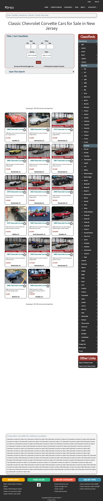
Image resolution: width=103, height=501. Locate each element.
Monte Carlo (87, 194)
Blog (76, 7)
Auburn (83, 48)
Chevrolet (31, 15)
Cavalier (86, 118)
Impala (86, 163)
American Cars (23, 15)
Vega (85, 257)
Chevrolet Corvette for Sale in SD (66, 460)
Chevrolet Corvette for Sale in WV (38, 465)
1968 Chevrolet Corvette (16, 129)
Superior (86, 254)
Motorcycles (82, 348)
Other (85, 208)
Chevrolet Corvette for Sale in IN (18, 446)
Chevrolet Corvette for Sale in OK (53, 458)
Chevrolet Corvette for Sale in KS (59, 446)
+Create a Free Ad (56, 7)
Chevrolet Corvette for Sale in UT (40, 462)
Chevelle (86, 125)
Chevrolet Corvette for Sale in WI (58, 465)
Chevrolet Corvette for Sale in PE (67, 469)
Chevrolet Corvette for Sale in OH (32, 458)
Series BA (86, 226)
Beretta (86, 104)
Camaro (86, 111)
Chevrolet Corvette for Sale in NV (59, 453)
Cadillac (83, 59)
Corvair (86, 142)
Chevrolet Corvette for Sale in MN (38, 451)
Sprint (86, 240)
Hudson (83, 292)
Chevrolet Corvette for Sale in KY (80, 446)
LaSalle (83, 302)
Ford (82, 285)
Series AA (86, 215)
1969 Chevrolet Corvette (63, 192)
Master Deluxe (88, 173)
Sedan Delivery (88, 212)
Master (86, 180)
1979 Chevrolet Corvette (16, 192)
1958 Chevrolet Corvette (39, 254)
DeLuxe (86, 149)
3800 (85, 86)
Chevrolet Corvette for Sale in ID (66, 444)
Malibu (86, 170)
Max (34, 43)
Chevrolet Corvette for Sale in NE (38, 453)
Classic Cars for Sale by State (87, 366)
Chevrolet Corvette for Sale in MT (17, 453)
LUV (85, 166)
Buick (83, 55)
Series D (86, 229)
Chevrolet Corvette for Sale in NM (38, 455)
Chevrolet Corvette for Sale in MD (58, 448)
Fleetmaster (87, 159)
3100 (85, 76)
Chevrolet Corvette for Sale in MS (59, 451)
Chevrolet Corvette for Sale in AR (79, 439)
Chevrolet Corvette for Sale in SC (46, 460)
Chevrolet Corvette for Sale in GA (25, 444)
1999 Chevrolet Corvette (39, 161)
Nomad (86, 201)
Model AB (86, 184)
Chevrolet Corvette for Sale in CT (52, 441)
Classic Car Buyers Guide (86, 363)
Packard (83, 320)
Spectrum (87, 236)
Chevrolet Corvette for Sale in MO (79, 451)
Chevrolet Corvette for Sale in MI (17, 451)
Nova (85, 205)
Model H (86, 191)
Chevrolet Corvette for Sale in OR (73, 458)
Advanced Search (39, 66)
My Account (92, 7)
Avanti (83, 52)
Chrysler (83, 260)
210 (85, 72)
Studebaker (84, 337)
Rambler (83, 334)
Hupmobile (84, 295)
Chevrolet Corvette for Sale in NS (26, 469)
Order (46, 52)
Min (28, 43)
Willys (83, 341)
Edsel (83, 278)
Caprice (86, 114)
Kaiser (83, 299)
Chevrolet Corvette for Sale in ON (47, 469)
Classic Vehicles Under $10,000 (89, 486)
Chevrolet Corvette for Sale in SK (19, 472)
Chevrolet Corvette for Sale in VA (81, 462)
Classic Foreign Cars (60, 486)
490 (85, 90)
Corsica (86, 139)
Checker (83, 62)
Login (89, 1)
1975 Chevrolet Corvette (16, 223)
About (83, 7)
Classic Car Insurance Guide (12, 491)
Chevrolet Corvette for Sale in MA (79, 448)
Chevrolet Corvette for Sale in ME (38, 448)
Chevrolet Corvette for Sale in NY (59, 455)
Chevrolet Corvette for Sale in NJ (17, 455)
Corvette (37, 15)
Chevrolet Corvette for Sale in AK (37, 439)
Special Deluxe (88, 233)
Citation (86, 135)
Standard (86, 243)
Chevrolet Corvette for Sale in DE (73, 441)
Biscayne (86, 107)
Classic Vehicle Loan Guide (12, 494)
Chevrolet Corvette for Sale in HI (46, 444)
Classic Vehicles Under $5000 (89, 484)
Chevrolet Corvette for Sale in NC (79, 455)
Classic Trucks (58, 489)
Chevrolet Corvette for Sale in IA (39, 446)
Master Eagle (87, 177)
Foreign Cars (82, 344)
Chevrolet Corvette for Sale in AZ (58, 439)
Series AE (86, 222)
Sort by (32, 52)
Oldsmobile (84, 316)
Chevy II (86, 132)
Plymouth (84, 327)
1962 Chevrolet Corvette (39, 192)
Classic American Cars (61, 484)
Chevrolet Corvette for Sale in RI (25, 460)
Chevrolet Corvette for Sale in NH (79, 453)
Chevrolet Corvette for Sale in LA (17, 448)
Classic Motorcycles (60, 491)
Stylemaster (87, 250)
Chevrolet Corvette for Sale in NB (73, 467)
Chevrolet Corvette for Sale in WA (17, 465)
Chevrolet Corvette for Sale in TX (19, 462)
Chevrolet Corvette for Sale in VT (61, 462)
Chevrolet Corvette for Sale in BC (31, 467)
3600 (85, 83)
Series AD (86, 219)
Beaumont (87, 97)
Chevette (86, 128)
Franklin (83, 288)
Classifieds (68, 7)
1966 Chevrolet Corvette (16, 161)
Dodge (83, 271)
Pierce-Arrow (85, 323)
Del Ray (86, 153)
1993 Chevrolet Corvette (39, 223)
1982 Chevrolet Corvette (16, 254)
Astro (85, 93)
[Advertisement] (39, 89)
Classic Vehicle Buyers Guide (12, 489)
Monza (86, 198)
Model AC (86, 187)
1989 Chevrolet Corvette (39, 129)
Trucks (81, 351)
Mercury (83, 309)
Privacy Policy (52, 500)
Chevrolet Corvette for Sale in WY (79, 465)
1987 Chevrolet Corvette (63, 161)
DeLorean (84, 264)
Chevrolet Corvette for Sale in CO (31, 441)
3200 (85, 79)
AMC (82, 45)
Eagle (83, 274)
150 (85, 69)
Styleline (86, 247)
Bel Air (86, 100)
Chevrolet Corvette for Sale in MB (52, 467)
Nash (82, 313)
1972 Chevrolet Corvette (63, 129)
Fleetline (86, 156)
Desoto (83, 267)
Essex (83, 281)
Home (46, 7)
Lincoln (83, 306)
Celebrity (86, 121)
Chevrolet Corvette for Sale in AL (17, 439)
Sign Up (97, 1)
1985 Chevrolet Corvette (16, 285)
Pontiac (83, 330)
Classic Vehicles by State (88, 489)
